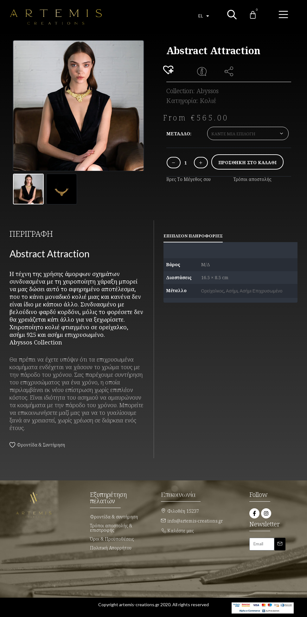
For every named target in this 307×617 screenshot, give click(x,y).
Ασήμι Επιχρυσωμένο (261, 290)
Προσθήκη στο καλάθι (247, 162)
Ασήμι (232, 290)
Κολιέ (208, 100)
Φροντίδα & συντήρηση (114, 516)
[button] (169, 70)
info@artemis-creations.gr (195, 520)
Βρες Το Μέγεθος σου (188, 179)
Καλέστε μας (180, 530)
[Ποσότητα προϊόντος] (185, 163)
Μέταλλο (178, 134)
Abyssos (207, 91)
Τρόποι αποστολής (252, 179)
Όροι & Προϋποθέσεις (112, 538)
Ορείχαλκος (212, 290)
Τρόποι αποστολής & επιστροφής (111, 527)
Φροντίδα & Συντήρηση (41, 444)
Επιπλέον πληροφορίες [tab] (193, 235)
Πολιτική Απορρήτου (110, 547)
